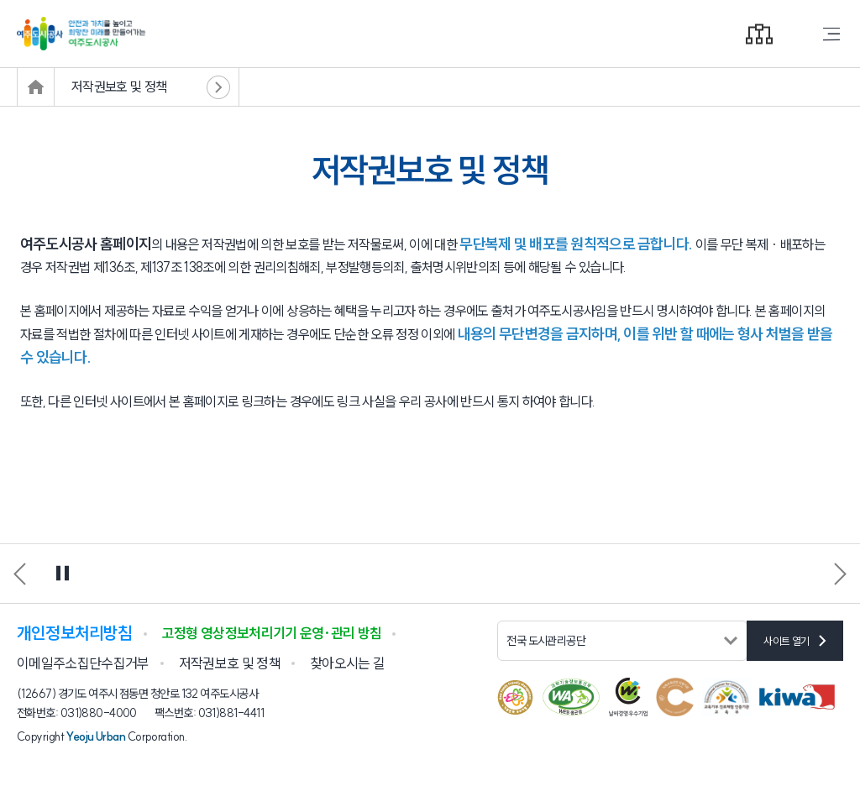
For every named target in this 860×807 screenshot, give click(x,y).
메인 (36, 87)
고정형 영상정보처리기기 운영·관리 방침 (272, 633)
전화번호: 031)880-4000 (77, 713)
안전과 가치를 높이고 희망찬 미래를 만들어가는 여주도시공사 (430, 33)
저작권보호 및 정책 (119, 86)
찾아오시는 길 (347, 663)
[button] (840, 573)
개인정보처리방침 (75, 632)
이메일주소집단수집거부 (83, 663)
